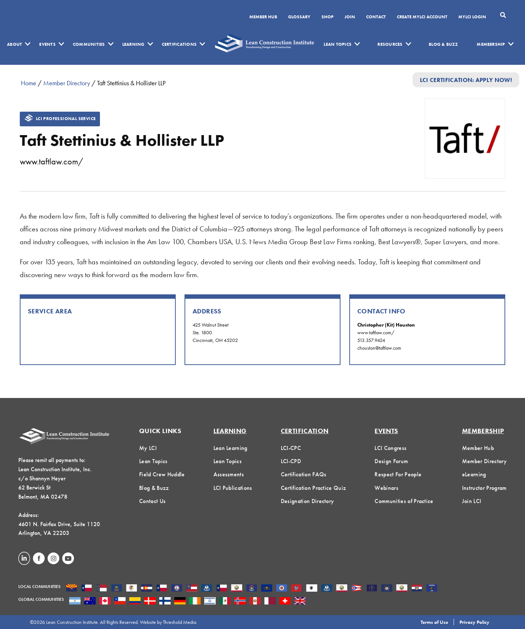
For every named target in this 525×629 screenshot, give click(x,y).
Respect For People (398, 474)
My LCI (148, 448)
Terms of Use (434, 622)
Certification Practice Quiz (313, 488)
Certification (305, 431)
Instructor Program (484, 488)
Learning (133, 44)
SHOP (327, 17)
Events (47, 44)
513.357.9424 (371, 340)
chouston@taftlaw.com (379, 348)
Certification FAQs (304, 474)
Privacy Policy (474, 622)
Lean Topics (337, 44)
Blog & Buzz (443, 44)
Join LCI (471, 501)
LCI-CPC (291, 448)
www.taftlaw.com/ (51, 161)
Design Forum (391, 461)
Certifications (179, 44)
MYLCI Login (472, 17)
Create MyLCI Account (422, 17)
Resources (389, 44)
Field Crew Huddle (162, 474)
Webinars (386, 488)
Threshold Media (179, 622)
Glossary (299, 17)
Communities (89, 44)
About (14, 44)
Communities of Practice (404, 501)
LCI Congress (390, 448)
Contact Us (152, 501)
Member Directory (66, 83)
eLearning (474, 474)
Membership (491, 44)
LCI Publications (232, 488)
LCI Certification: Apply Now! (466, 79)
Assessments (228, 474)
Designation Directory (307, 501)
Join (350, 17)
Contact (376, 17)
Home (28, 83)
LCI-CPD (291, 461)
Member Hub (263, 17)
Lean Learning (230, 448)
